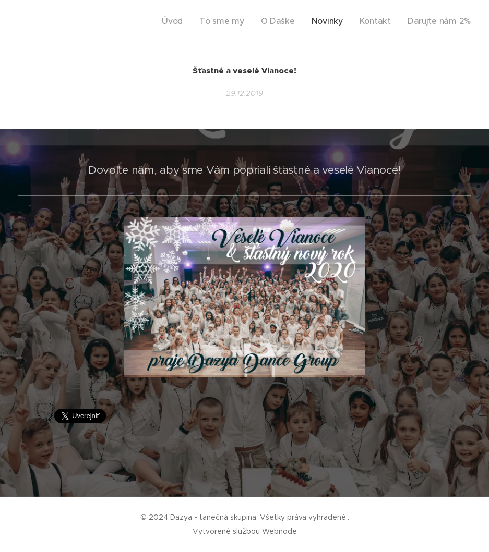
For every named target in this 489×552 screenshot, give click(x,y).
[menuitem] (206, 21)
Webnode (279, 531)
